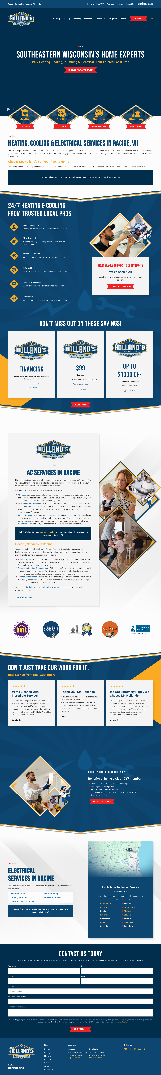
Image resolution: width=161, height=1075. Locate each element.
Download (33, 388)
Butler (103, 922)
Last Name (85, 966)
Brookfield (104, 915)
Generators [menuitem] (100, 19)
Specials (119, 4)
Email (83, 976)
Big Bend (128, 911)
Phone (10, 976)
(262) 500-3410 (145, 4)
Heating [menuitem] (56, 19)
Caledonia (128, 922)
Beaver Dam (129, 907)
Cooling (47, 1053)
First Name (12, 966)
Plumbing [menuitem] (77, 19)
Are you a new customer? (17, 997)
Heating (47, 1049)
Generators (48, 1063)
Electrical (47, 1059)
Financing (110, 4)
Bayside (103, 907)
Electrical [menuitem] (88, 19)
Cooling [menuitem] (66, 19)
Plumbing (47, 1056)
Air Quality (48, 1066)
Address (11, 986)
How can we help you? (16, 1007)
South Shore (105, 904)
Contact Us (129, 4)
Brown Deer (129, 915)
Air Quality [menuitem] (113, 19)
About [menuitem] (123, 19)
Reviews (90, 4)
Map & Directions (74, 1058)
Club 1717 (100, 4)
